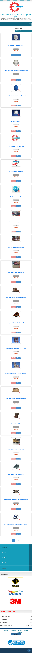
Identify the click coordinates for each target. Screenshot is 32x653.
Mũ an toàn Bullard (16, 121)
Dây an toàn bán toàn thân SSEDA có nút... (16, 524)
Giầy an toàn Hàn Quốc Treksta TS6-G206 (16, 499)
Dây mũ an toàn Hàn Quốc (16, 171)
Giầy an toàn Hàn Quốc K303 (16, 247)
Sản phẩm (4, 552)
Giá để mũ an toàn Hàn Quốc (16, 146)
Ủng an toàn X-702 (16, 423)
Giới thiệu (4, 547)
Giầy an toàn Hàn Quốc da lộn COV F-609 (16, 373)
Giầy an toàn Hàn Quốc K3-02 (16, 222)
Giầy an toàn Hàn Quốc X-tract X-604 (16, 297)
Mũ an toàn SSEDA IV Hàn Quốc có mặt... (16, 96)
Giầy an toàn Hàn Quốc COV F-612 (16, 348)
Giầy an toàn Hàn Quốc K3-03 (16, 272)
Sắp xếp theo (18, 28)
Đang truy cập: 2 (15, 634)
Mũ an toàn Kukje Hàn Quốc (16, 45)
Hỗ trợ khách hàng (7, 562)
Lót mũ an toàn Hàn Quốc (16, 197)
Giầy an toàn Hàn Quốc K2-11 (16, 474)
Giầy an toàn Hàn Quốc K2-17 (16, 449)
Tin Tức (4, 557)
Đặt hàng (13, 55)
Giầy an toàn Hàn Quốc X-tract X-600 (16, 398)
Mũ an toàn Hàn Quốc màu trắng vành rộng (16, 70)
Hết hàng (13, 80)
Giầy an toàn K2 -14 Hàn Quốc (16, 323)
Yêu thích (19, 55)
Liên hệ (4, 568)
